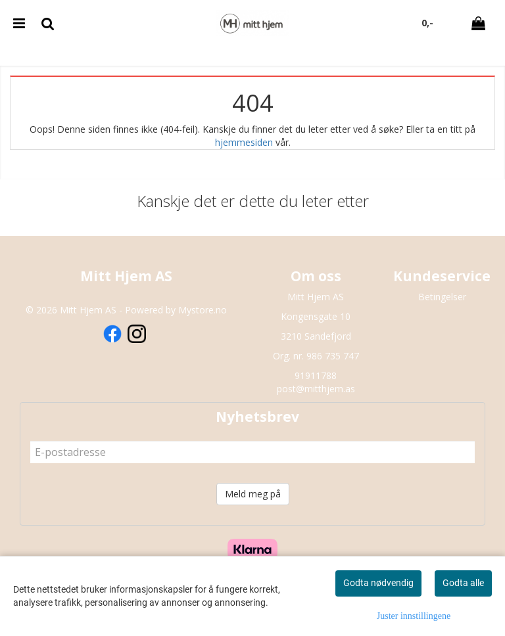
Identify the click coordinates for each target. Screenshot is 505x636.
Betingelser (442, 296)
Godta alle (463, 583)
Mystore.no (202, 310)
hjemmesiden (244, 142)
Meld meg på (253, 494)
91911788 (316, 375)
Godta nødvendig (378, 583)
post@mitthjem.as (316, 388)
